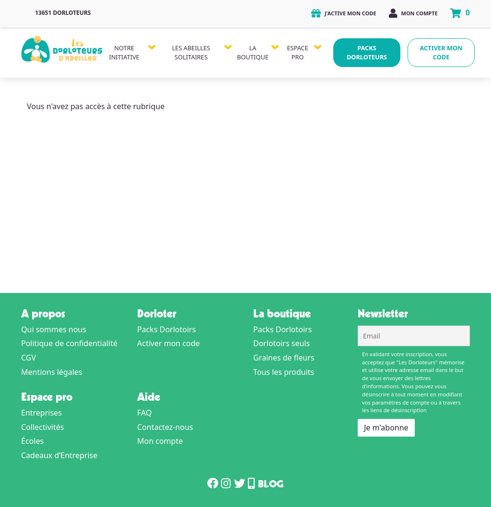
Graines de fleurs (284, 357)
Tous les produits (283, 372)
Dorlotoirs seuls (281, 343)
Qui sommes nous (53, 329)
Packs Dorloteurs (367, 52)
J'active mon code (343, 13)
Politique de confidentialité (69, 343)
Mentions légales (51, 372)
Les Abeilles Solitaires (191, 52)
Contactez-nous (165, 427)
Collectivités (42, 427)
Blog (271, 485)
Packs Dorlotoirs (166, 329)
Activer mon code (441, 52)
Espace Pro (297, 52)
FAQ (144, 412)
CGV (28, 357)
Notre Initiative (124, 52)
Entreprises (41, 412)
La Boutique (253, 52)
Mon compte (413, 13)
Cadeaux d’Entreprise (59, 455)
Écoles (32, 441)
